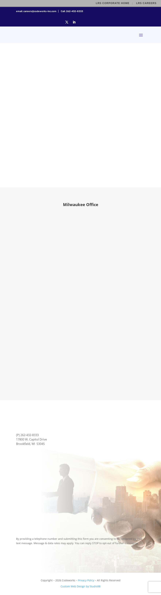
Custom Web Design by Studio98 (80, 586)
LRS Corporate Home (112, 3)
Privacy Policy (86, 580)
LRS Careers (146, 3)
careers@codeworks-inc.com (39, 11)
